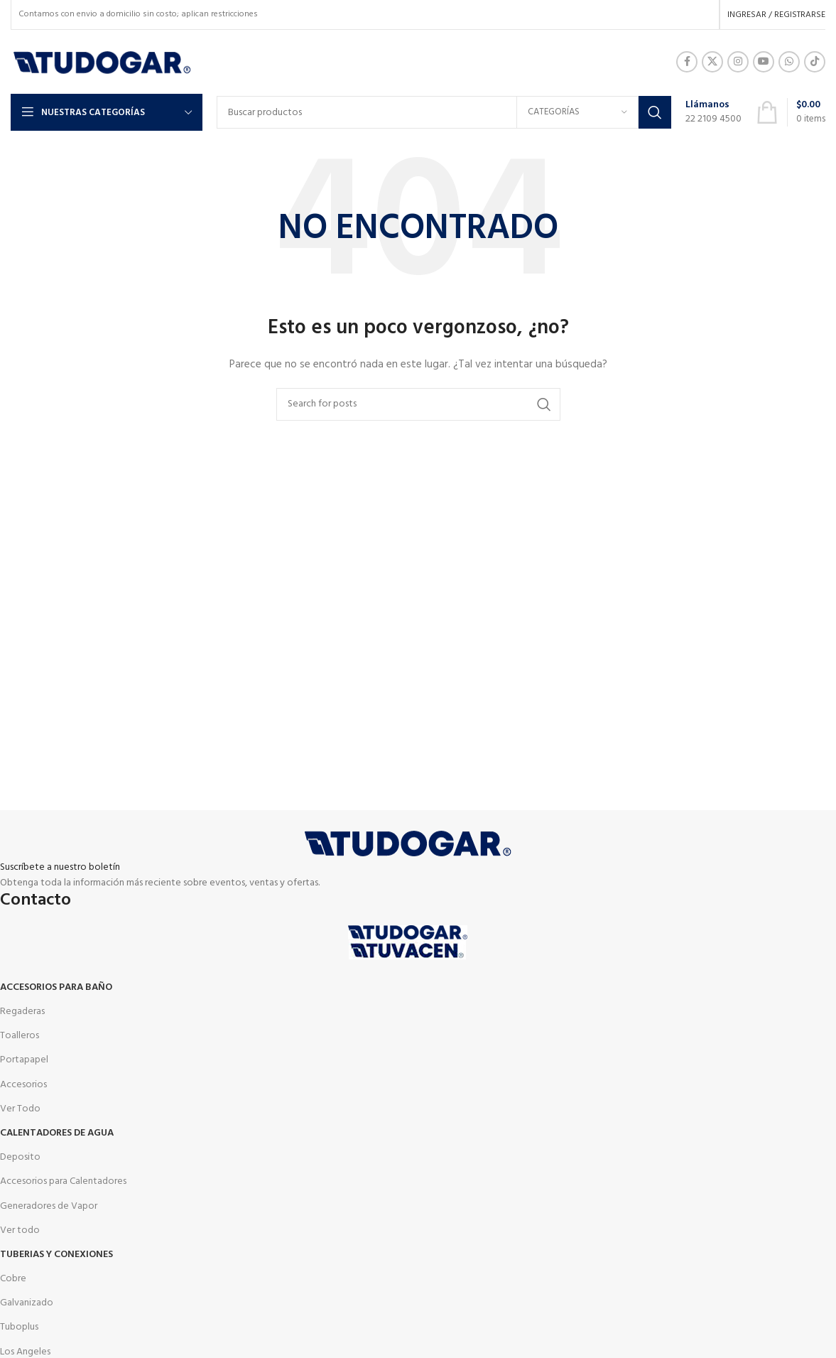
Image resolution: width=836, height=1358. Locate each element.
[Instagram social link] (738, 61)
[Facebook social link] (686, 61)
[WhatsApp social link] (789, 61)
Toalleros (19, 1036)
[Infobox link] (713, 112)
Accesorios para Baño (56, 987)
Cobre (13, 1279)
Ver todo (20, 1230)
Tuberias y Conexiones (56, 1254)
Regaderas (22, 1011)
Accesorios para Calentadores (63, 1181)
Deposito (20, 1157)
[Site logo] (102, 62)
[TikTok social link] (814, 61)
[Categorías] (577, 112)
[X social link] (712, 61)
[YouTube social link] (763, 61)
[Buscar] (444, 112)
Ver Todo (20, 1109)
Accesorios (23, 1085)
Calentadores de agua (57, 1133)
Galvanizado (26, 1303)
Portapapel (24, 1060)
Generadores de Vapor (48, 1206)
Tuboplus (19, 1327)
